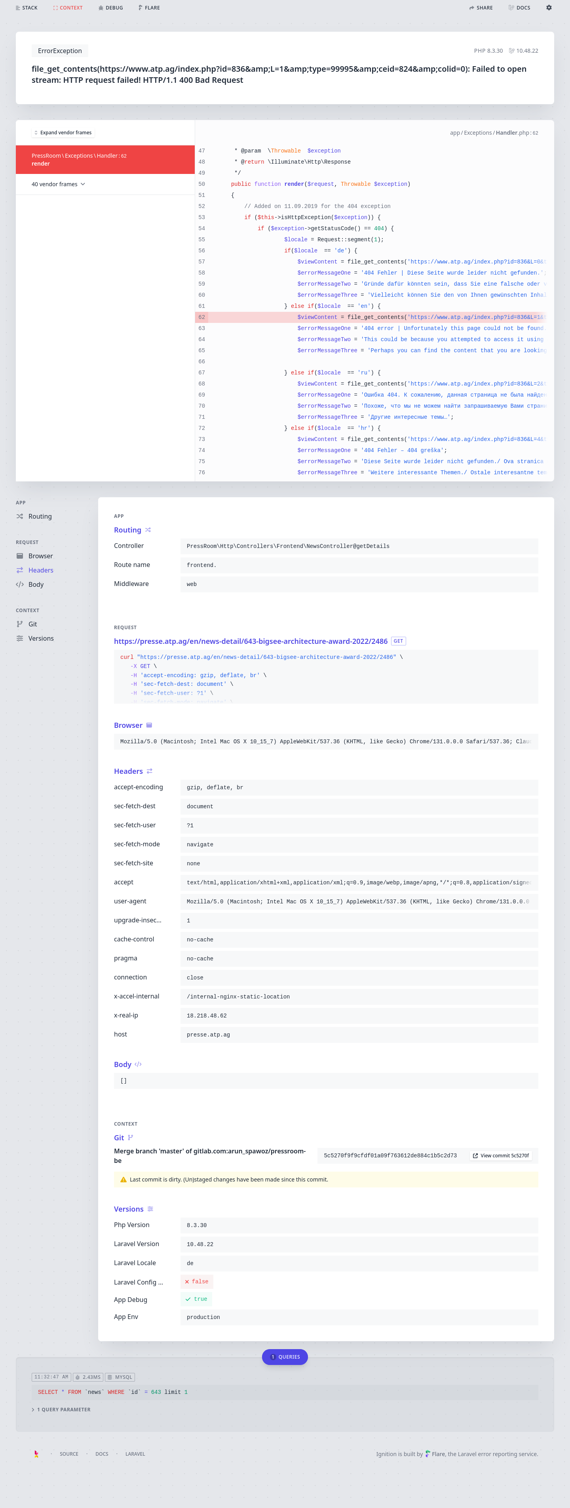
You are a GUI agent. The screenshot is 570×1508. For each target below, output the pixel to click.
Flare (435, 1454)
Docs (101, 1454)
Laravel (135, 1454)
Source (69, 1454)
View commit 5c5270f (501, 1155)
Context (28, 610)
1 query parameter (61, 1410)
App (21, 502)
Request (27, 542)
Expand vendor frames (63, 132)
